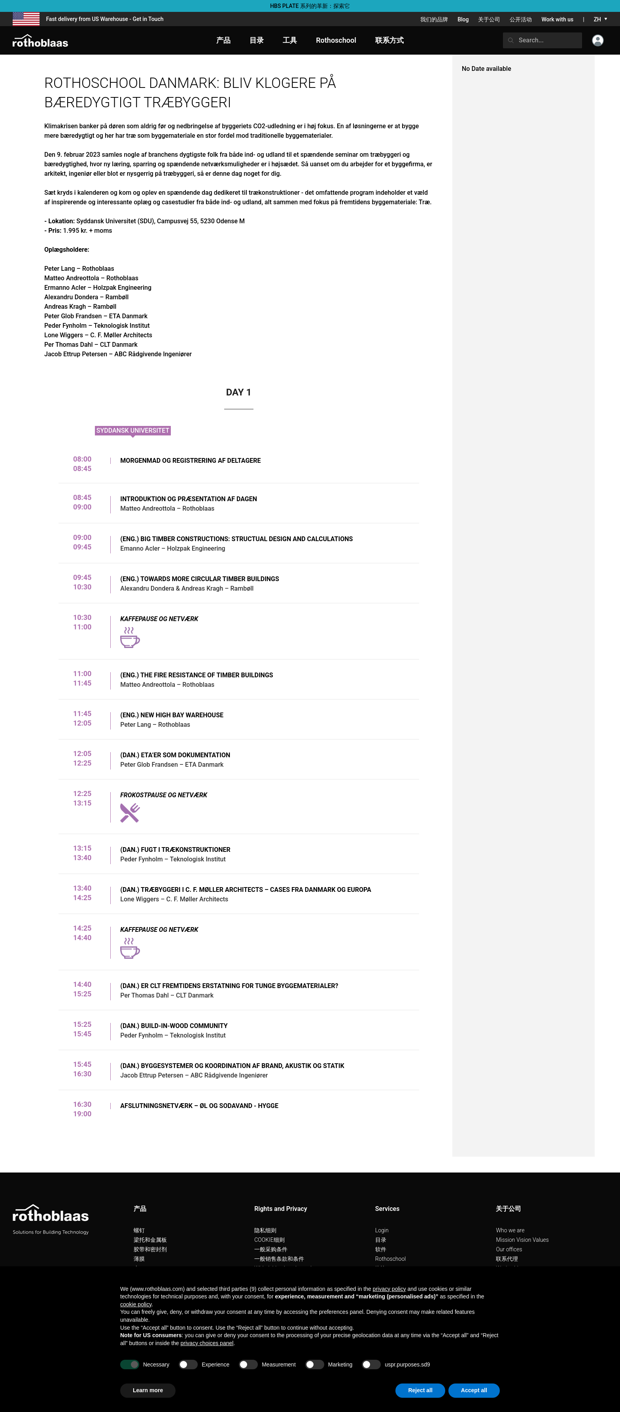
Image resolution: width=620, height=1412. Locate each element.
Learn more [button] (148, 1390)
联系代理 (507, 1259)
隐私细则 (265, 1230)
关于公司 (489, 19)
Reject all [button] (420, 1390)
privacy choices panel (207, 1343)
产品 (223, 40)
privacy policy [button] (389, 1289)
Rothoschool (390, 1259)
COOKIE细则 (269, 1240)
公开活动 (521, 19)
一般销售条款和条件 (279, 1259)
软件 (380, 1249)
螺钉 (139, 1230)
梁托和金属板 (150, 1240)
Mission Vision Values (522, 1240)
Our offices (509, 1249)
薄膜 (139, 1259)
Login (382, 1230)
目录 (380, 1240)
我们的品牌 (434, 19)
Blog (463, 19)
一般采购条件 (270, 1249)
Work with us (557, 19)
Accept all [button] (474, 1390)
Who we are (510, 1230)
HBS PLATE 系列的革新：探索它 (310, 6)
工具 (290, 40)
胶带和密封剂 (150, 1249)
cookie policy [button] (135, 1304)
